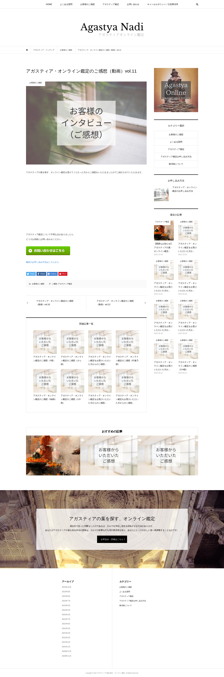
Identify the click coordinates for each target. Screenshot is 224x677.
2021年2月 (66, 642)
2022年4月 (66, 610)
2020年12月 (66, 651)
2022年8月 (66, 596)
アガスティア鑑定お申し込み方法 (176, 156)
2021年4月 (66, 633)
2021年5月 (66, 628)
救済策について (176, 164)
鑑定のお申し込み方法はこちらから (42, 262)
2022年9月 (66, 592)
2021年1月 (66, 647)
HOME (49, 4)
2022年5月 (66, 605)
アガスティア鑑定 (111, 4)
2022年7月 (66, 601)
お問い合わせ (133, 4)
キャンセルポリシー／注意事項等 (162, 4)
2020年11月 (66, 656)
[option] (54, 455)
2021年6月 (66, 624)
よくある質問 (66, 4)
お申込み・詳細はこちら (112, 539)
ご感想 (54, 284)
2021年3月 (66, 638)
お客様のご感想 (87, 4)
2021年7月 (66, 619)
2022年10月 (66, 587)
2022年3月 (66, 615)
